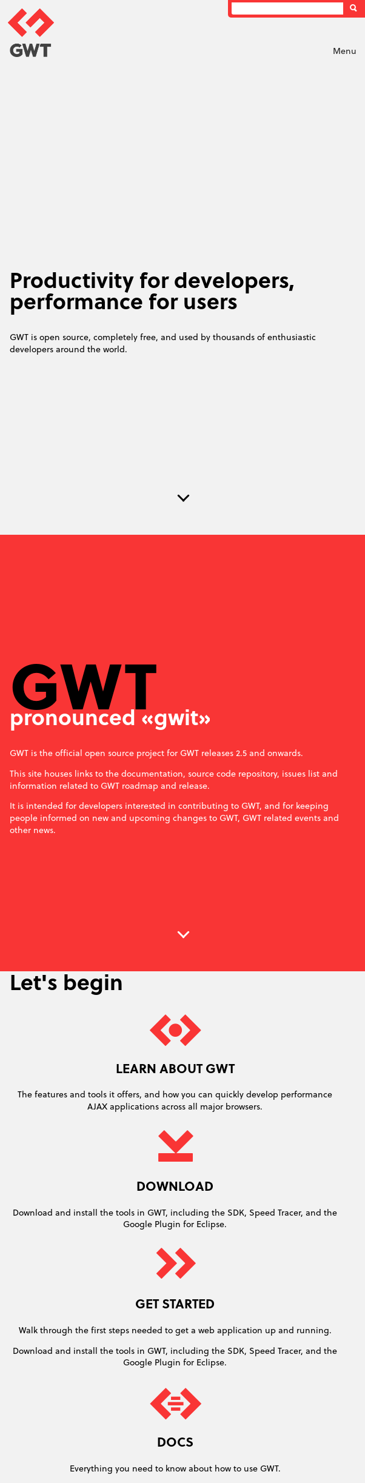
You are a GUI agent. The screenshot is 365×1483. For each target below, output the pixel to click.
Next (183, 498)
